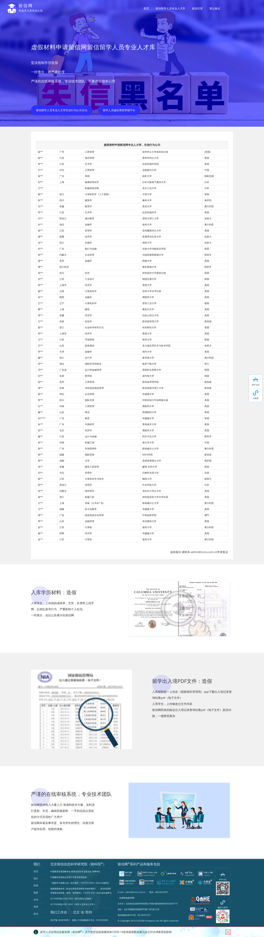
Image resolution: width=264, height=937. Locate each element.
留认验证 (214, 8)
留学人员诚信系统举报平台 (119, 110)
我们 (36, 878)
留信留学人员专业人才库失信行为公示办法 (61, 110)
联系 (36, 885)
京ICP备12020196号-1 (60, 920)
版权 (36, 892)
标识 (36, 913)
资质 (36, 906)
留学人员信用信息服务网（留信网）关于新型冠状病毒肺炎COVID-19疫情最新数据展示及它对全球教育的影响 (105, 932)
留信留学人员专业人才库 (170, 8)
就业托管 (197, 8)
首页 (146, 8)
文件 (36, 899)
